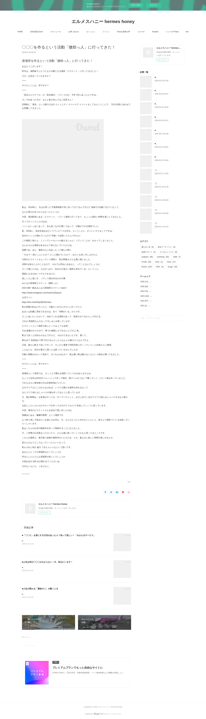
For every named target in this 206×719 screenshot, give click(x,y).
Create (146, 262)
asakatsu (147, 257)
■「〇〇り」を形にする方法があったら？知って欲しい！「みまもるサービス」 (58, 535)
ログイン (153, 5)
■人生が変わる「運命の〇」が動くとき (40, 588)
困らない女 (148, 247)
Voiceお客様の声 (123, 32)
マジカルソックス (168, 252)
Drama (147, 267)
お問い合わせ (73, 32)
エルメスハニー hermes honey (103, 21)
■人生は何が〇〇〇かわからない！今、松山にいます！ (47, 562)
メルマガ (141, 32)
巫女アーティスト (166, 247)
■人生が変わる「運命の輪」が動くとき (37, 594)
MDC (160, 267)
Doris (159, 262)
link (187, 32)
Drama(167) (26, 474)
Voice (171, 262)
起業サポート (149, 252)
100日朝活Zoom (36, 32)
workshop (163, 257)
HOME (20, 32)
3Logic (172, 267)
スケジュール (55, 32)
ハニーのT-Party (172, 32)
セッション (90, 32)
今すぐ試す (136, 5)
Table (177, 257)
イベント (106, 32)
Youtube (155, 32)
